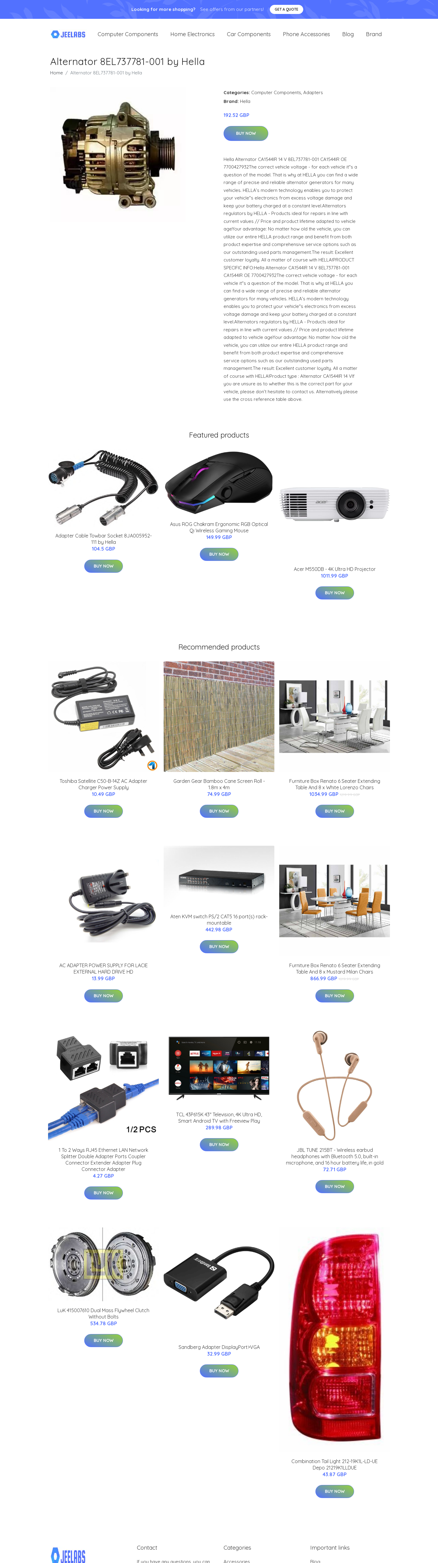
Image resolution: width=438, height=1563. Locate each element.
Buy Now (246, 137)
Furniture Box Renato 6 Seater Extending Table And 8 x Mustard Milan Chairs (334, 973)
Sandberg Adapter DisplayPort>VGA (219, 1351)
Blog (348, 36)
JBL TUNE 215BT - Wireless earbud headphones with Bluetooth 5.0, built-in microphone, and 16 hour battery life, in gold (335, 1160)
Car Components (249, 36)
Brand (374, 36)
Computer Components (128, 36)
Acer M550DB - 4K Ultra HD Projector (335, 573)
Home (56, 77)
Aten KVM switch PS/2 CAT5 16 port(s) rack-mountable (219, 924)
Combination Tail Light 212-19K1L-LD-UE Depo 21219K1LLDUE (334, 1468)
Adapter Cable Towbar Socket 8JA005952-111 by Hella (103, 543)
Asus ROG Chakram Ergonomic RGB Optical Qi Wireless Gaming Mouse (219, 531)
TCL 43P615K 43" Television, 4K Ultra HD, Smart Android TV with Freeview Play (219, 1122)
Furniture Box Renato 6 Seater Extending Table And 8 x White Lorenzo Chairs (334, 788)
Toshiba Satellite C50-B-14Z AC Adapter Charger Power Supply (103, 788)
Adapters (313, 97)
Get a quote (286, 9)
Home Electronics (192, 36)
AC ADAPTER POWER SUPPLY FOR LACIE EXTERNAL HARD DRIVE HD (103, 973)
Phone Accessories (306, 36)
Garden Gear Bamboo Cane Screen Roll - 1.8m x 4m (219, 788)
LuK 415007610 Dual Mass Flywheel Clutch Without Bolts (103, 1318)
